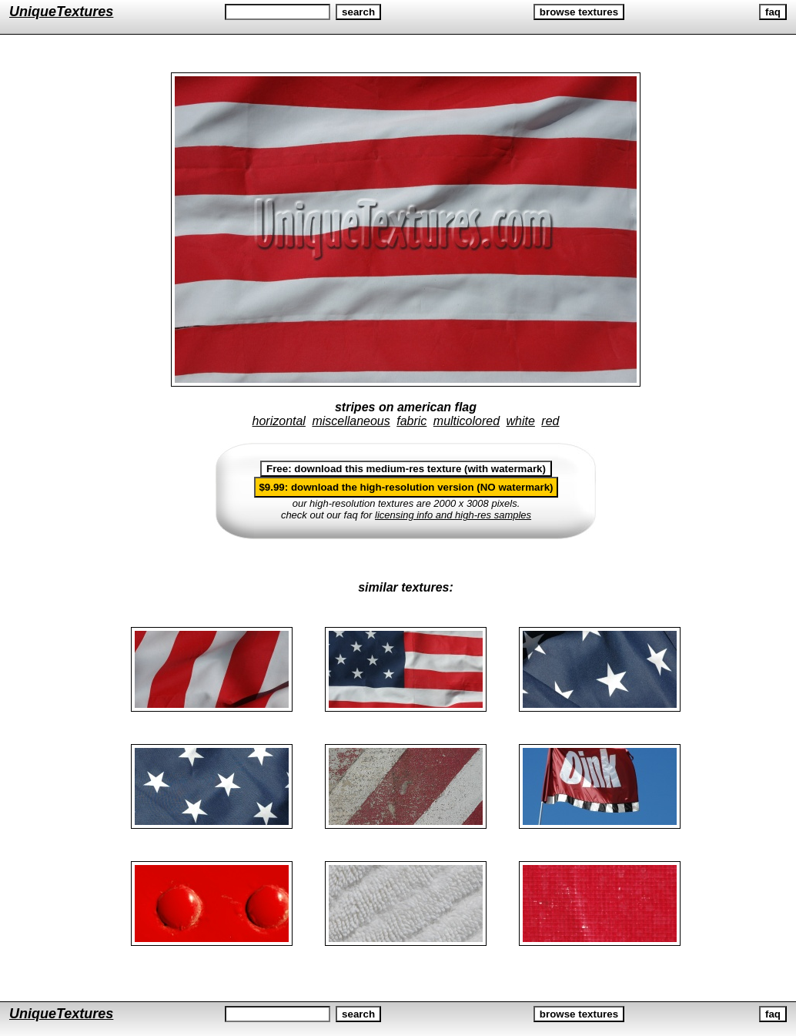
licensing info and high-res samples (453, 515)
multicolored (466, 420)
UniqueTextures (61, 11)
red (550, 420)
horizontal (279, 420)
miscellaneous (351, 420)
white (521, 420)
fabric (411, 420)
